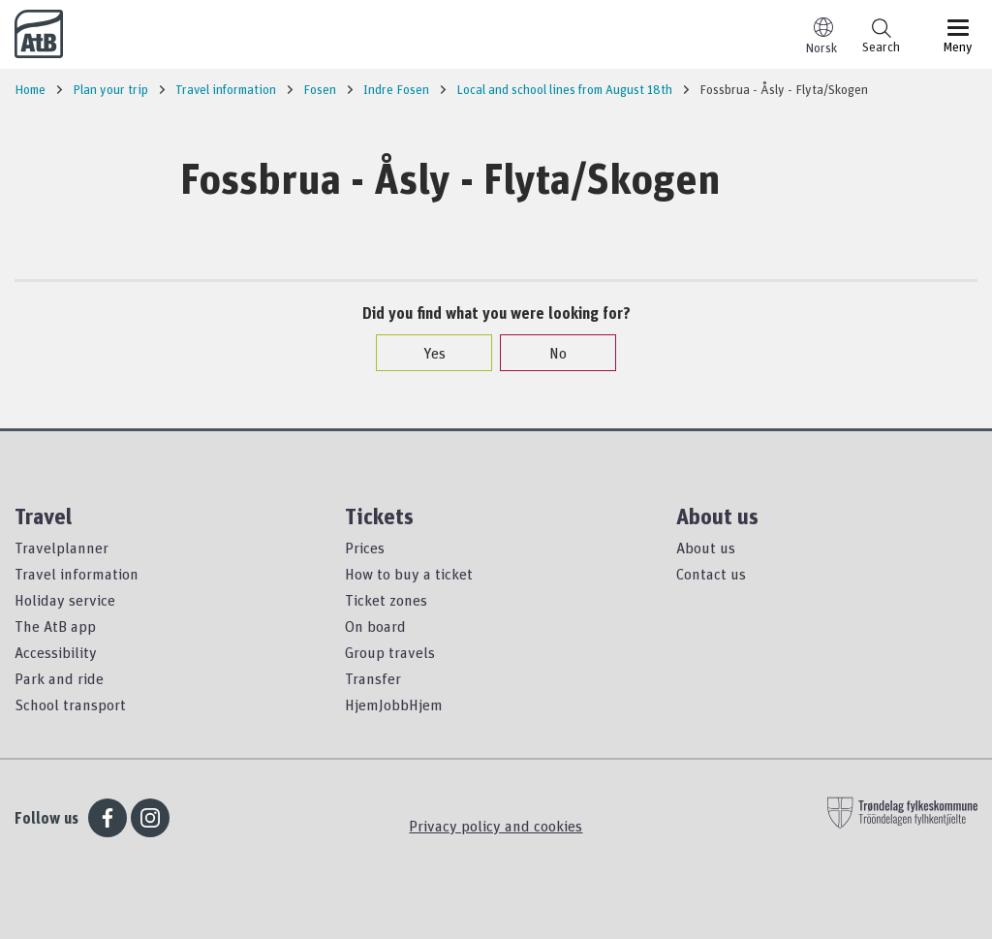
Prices (365, 547)
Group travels (390, 652)
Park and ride (59, 678)
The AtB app (55, 626)
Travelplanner (61, 547)
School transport (70, 704)
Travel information (77, 573)
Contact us (711, 573)
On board (375, 626)
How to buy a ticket (409, 573)
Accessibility (56, 652)
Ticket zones (386, 600)
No (548, 352)
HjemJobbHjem (394, 704)
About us (705, 547)
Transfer (373, 678)
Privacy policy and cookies (495, 825)
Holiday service (65, 600)
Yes (425, 352)
